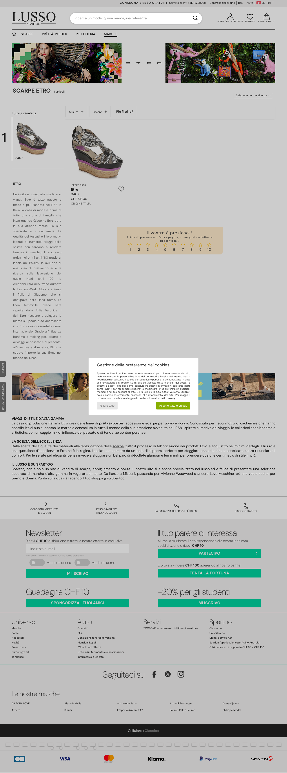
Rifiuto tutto (107, 405)
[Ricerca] (195, 18)
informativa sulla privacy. (161, 398)
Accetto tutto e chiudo (173, 405)
